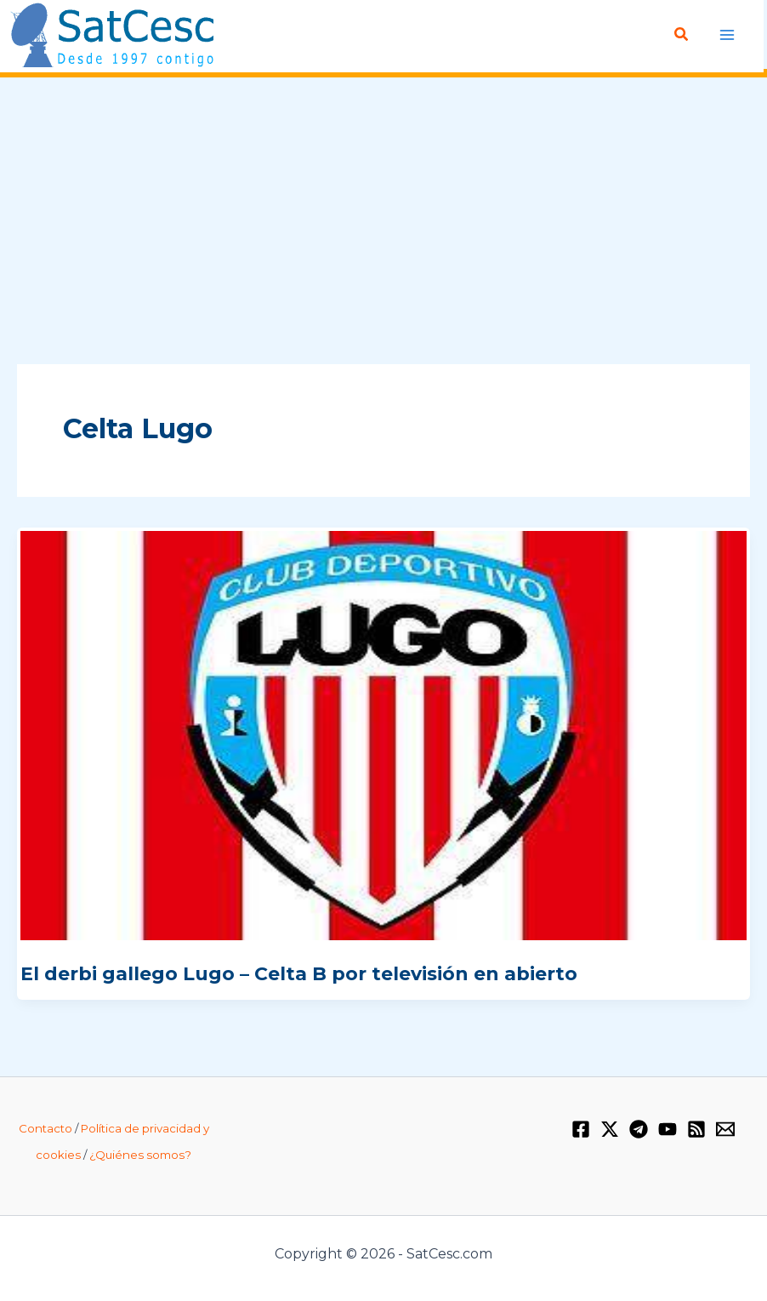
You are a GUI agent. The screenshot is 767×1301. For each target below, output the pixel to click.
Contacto (45, 1128)
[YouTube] (667, 1129)
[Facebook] (580, 1129)
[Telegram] (638, 1129)
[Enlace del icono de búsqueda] (682, 35)
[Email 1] (725, 1129)
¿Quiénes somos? (140, 1154)
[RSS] (696, 1129)
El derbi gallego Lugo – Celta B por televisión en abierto (298, 973)
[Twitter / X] (609, 1129)
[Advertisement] (383, 222)
